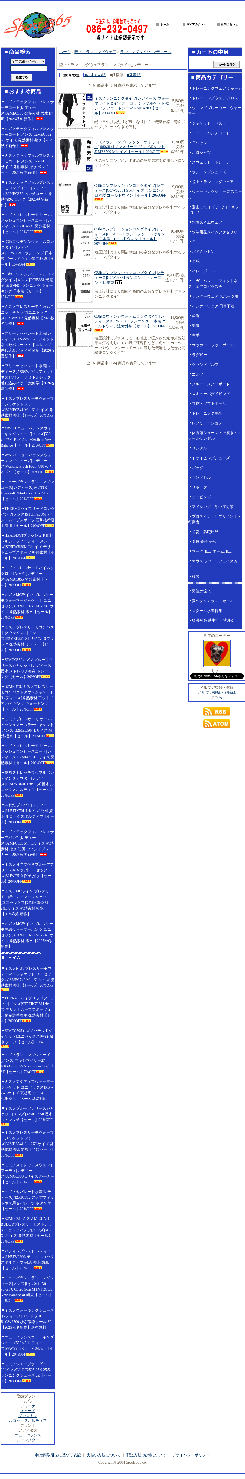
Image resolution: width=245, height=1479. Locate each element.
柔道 (196, 316)
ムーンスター (28, 1440)
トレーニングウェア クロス (215, 98)
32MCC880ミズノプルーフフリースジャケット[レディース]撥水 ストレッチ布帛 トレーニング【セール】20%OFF (27, 668)
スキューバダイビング (211, 394)
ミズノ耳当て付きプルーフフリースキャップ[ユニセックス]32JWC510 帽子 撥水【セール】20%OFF (27, 873)
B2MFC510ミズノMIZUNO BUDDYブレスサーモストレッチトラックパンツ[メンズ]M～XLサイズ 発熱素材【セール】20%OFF (26, 1230)
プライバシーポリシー (191, 1455)
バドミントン (203, 252)
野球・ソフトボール (209, 404)
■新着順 (134, 75)
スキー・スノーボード (211, 384)
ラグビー (199, 355)
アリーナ (27, 1406)
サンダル (199, 448)
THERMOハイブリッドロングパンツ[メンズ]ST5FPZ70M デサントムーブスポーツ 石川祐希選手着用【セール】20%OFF (28, 517)
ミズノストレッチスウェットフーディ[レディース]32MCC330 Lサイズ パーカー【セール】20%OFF (27, 1173)
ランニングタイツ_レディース (145, 52)
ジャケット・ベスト (209, 123)
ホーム (65, 52)
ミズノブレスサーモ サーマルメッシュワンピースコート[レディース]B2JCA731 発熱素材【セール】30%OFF (28, 223)
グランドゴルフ (205, 365)
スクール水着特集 (207, 611)
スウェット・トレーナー (213, 162)
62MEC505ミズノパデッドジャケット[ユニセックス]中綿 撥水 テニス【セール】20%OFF (27, 1038)
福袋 (196, 577)
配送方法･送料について (146, 1455)
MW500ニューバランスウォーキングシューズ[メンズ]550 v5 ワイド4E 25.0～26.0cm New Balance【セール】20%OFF (27, 436)
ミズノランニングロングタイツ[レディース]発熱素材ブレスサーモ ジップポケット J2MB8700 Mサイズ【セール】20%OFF (131, 147)
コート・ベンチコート (211, 133)
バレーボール (203, 271)
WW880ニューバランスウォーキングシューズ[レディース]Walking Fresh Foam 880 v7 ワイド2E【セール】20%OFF (27, 463)
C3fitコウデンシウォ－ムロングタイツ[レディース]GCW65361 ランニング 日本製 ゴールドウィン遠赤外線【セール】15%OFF (28, 253)
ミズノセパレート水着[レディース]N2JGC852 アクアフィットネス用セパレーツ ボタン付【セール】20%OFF (27, 1200)
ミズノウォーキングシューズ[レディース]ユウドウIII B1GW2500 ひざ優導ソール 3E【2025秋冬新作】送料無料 (27, 1319)
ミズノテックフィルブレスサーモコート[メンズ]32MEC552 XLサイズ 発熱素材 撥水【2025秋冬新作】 (27, 137)
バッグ (197, 468)
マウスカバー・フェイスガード (214, 564)
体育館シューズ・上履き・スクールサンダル (214, 436)
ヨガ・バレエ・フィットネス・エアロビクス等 (212, 284)
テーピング (201, 497)
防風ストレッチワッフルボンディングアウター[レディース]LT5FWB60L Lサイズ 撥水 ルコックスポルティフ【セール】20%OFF (27, 784)
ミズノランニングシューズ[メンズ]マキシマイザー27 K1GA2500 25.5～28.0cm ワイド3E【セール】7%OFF (27, 1063)
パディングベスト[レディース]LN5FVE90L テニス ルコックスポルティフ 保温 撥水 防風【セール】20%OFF (27, 1259)
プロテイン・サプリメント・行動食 (214, 519)
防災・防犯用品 (205, 532)
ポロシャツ (201, 153)
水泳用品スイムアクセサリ (214, 232)
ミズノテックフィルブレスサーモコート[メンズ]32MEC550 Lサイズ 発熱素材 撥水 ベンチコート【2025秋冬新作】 (28, 164)
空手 (196, 335)
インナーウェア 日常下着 (213, 306)
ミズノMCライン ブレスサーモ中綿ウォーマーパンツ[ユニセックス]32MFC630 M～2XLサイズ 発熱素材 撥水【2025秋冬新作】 (27, 935)
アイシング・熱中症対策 (213, 507)
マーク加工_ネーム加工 (212, 551)
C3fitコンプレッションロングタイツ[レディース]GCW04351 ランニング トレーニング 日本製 (129, 278)
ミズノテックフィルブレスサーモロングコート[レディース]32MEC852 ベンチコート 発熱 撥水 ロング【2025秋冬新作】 (27, 193)
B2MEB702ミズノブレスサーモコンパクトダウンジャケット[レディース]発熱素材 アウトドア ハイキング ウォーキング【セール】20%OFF (27, 698)
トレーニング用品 (207, 413)
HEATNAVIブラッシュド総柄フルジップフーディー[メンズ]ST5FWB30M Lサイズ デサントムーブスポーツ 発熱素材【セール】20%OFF (28, 546)
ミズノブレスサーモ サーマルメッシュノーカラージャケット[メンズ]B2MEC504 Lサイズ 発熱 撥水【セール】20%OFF (28, 727)
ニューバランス (28, 1435)
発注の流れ (201, 591)
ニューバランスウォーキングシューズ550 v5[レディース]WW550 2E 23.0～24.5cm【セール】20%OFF (27, 1345)
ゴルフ (197, 374)
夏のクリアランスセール (213, 601)
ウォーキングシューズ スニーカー (215, 194)
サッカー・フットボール (213, 345)
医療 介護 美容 (204, 542)
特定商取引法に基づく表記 (58, 1455)
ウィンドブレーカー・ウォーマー (214, 111)
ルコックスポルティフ (28, 1421)
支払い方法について (104, 1455)
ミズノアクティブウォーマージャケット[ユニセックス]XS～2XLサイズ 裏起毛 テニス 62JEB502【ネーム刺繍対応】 (27, 1090)
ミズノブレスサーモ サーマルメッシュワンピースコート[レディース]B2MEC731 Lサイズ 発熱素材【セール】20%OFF (28, 754)
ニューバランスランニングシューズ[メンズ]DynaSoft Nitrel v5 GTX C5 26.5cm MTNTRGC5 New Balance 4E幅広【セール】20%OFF (27, 1289)
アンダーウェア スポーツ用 (215, 296)
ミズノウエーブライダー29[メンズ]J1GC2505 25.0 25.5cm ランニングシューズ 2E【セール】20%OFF (27, 1372)
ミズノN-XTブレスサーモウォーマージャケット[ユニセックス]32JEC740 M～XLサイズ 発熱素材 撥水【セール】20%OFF (28, 978)
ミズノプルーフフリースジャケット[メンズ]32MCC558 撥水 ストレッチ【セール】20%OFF (27, 1116)
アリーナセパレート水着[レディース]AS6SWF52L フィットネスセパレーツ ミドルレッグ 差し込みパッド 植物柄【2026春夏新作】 (28, 344)
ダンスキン (27, 1416)
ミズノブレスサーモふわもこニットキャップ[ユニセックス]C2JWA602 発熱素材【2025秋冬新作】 (28, 315)
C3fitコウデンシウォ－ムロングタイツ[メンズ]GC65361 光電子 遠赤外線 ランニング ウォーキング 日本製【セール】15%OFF (27, 285)
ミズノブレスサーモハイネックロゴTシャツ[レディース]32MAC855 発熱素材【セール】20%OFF (27, 576)
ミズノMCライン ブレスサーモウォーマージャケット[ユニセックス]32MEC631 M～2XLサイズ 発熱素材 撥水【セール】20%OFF (27, 606)
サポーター (201, 487)
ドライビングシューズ (211, 458)
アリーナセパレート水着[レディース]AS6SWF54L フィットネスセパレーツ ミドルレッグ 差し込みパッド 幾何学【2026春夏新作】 (28, 377)
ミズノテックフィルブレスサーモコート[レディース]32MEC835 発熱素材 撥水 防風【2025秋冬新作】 (27, 110)
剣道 (196, 326)
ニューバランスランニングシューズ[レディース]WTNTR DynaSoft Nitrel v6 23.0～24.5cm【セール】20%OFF (27, 490)
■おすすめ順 (95, 75)
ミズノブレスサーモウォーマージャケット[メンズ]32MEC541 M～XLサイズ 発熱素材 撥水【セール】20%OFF (27, 408)
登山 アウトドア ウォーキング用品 (213, 210)
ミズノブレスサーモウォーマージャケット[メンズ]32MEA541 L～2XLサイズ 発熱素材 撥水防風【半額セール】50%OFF (28, 1144)
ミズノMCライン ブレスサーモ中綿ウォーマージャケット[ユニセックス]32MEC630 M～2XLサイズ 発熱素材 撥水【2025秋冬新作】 (27, 902)
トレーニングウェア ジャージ (217, 88)
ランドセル (201, 477)
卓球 (196, 261)
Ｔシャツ (199, 143)
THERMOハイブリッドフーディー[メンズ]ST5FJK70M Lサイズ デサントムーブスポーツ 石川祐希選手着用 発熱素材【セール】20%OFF (28, 1009)
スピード (27, 1411)
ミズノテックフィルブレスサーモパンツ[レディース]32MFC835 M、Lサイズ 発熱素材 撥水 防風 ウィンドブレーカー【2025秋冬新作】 (27, 843)
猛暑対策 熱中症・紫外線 (213, 620)
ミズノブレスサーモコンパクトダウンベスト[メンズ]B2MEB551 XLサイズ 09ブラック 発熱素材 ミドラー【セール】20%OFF (27, 638)
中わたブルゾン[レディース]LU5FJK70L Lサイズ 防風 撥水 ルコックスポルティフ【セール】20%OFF (28, 813)
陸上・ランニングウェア (95, 52)
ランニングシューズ (209, 172)
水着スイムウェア (207, 222)
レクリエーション (207, 423)
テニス (197, 242)
